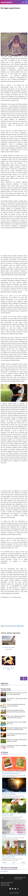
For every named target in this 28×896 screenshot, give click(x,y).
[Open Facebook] (10, 889)
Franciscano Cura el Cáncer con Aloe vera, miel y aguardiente (17, 693)
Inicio (14, 862)
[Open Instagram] (15, 889)
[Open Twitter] (13, 889)
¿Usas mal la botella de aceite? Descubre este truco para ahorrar (16, 711)
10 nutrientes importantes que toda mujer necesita (17, 734)
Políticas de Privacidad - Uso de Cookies (20, 878)
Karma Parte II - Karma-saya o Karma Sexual (17, 699)
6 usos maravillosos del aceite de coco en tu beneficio (16, 705)
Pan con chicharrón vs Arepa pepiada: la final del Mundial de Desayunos (14, 772)
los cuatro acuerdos (10, 626)
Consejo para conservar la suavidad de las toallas (17, 746)
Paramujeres (4, 871)
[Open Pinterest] (18, 889)
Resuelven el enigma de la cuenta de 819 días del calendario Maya (17, 728)
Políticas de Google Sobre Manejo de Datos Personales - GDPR (7, 884)
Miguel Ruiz (20, 626)
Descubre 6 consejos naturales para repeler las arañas (17, 740)
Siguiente (23, 862)
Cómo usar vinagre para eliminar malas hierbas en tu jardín (16, 717)
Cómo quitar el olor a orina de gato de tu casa (16, 722)
